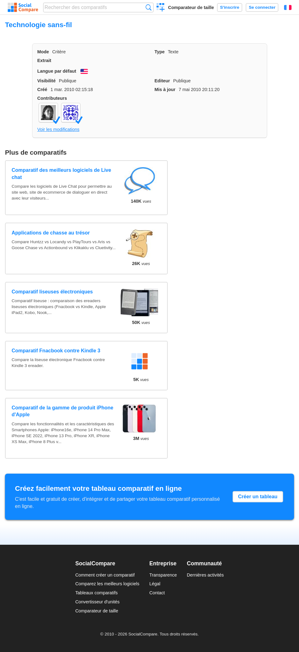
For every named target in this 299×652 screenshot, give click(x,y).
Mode (43, 51)
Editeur (162, 80)
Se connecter (262, 7)
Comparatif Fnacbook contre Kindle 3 (56, 350)
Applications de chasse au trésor (51, 232)
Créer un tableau (257, 496)
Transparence (163, 574)
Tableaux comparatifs (96, 592)
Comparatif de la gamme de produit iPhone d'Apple (62, 411)
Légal (154, 583)
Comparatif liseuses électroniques (52, 291)
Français (288, 7)
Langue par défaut (56, 71)
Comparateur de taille (191, 7)
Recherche (149, 7)
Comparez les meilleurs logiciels (107, 583)
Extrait (44, 60)
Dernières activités (205, 574)
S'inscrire (229, 7)
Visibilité (46, 80)
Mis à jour (165, 89)
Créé (42, 89)
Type (160, 51)
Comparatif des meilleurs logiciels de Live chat (61, 173)
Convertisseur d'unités (97, 601)
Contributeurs (52, 98)
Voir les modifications (58, 129)
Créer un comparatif (161, 8)
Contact (157, 592)
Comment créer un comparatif (104, 574)
